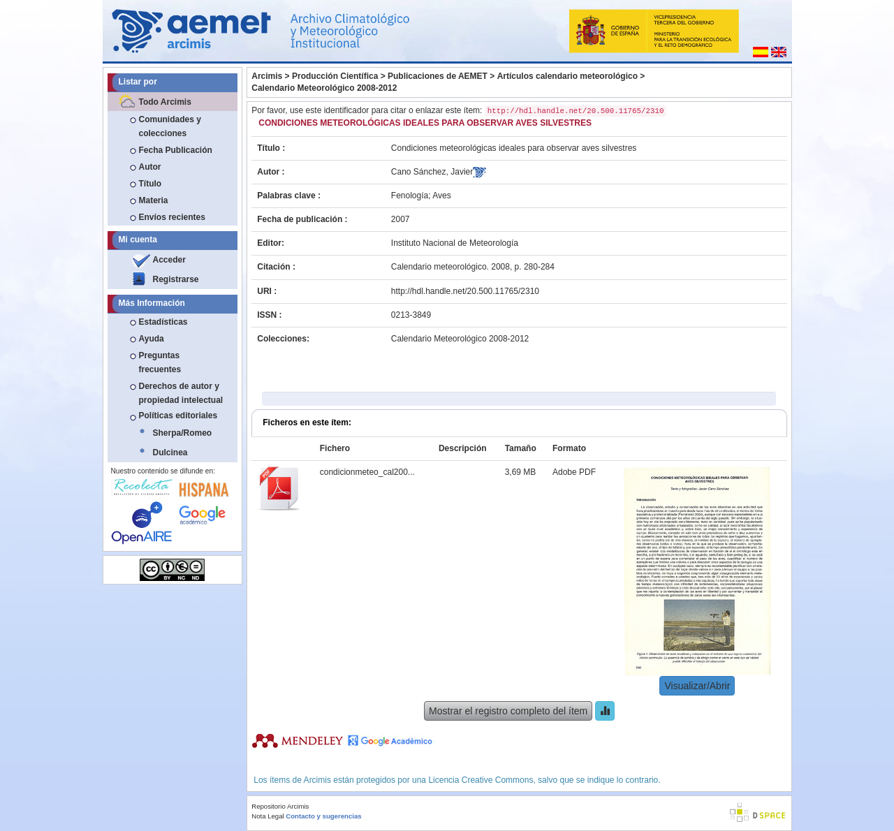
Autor (150, 167)
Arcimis (266, 76)
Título (150, 184)
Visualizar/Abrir (697, 685)
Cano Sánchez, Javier (432, 172)
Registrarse (176, 279)
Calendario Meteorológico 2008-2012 (324, 88)
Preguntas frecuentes (160, 362)
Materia (153, 200)
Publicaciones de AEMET (438, 76)
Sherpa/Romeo (182, 433)
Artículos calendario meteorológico (567, 76)
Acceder (169, 260)
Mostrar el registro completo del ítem (508, 710)
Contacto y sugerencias (323, 816)
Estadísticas (163, 322)
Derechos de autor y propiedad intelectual (181, 393)
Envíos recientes (172, 217)
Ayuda (151, 339)
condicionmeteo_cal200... (367, 472)
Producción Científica (335, 76)
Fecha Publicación (175, 150)
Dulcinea (170, 452)
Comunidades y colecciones (170, 126)
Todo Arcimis (165, 102)
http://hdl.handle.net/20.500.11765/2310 (465, 291)
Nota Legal (267, 816)
